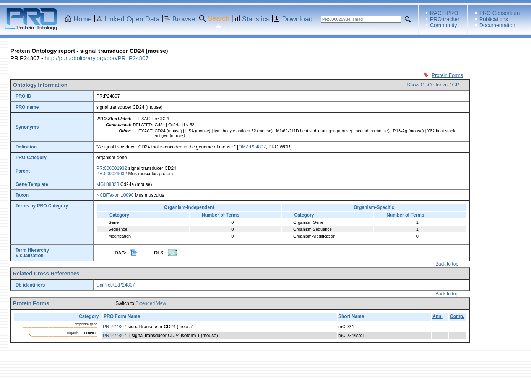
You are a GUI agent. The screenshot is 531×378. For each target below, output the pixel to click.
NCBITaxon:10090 (114, 195)
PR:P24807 (114, 326)
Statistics (256, 19)
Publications (493, 19)
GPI (456, 85)
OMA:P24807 (252, 147)
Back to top (446, 264)
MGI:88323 (107, 184)
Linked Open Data (132, 19)
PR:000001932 (111, 168)
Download (297, 19)
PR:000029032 (111, 173)
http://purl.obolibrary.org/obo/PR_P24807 (97, 58)
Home (82, 19)
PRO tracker (445, 19)
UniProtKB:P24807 (115, 285)
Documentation (497, 25)
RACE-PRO (444, 13)
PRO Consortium (499, 13)
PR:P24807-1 (116, 335)
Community (443, 25)
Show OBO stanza (427, 85)
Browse (183, 19)
